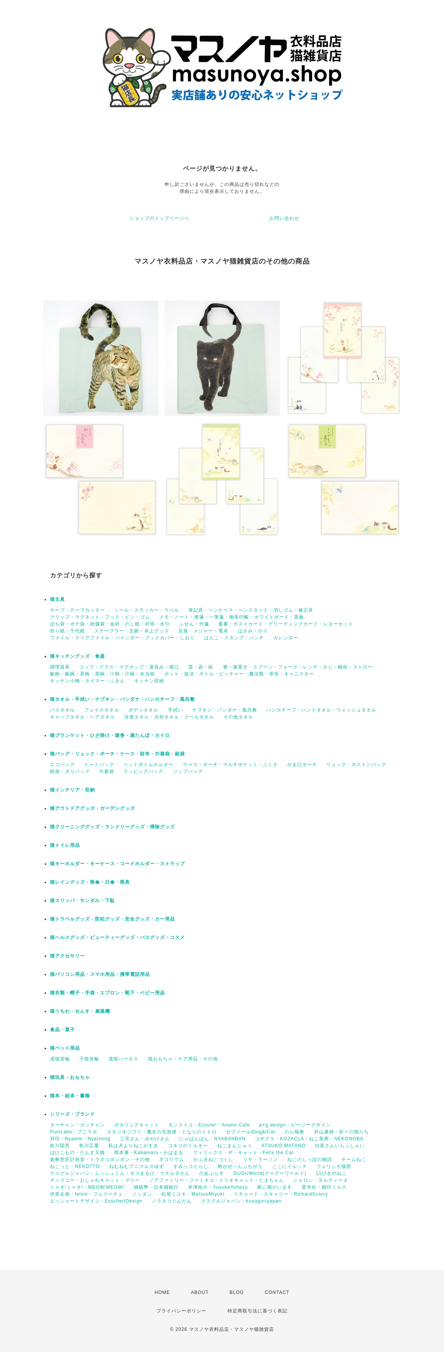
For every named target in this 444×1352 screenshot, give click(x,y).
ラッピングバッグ (143, 771)
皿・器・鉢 (200, 667)
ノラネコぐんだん (172, 1201)
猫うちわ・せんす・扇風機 (80, 1011)
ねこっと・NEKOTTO (75, 1166)
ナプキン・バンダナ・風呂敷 (224, 710)
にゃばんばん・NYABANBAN (212, 1138)
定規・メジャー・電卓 (203, 631)
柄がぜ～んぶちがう (240, 1166)
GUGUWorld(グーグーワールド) (269, 1173)
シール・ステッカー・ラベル (146, 610)
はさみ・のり (253, 631)
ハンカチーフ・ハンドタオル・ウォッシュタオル (321, 710)
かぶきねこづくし (213, 1159)
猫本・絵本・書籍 (70, 1095)
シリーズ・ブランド (72, 1114)
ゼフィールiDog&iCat (250, 1132)
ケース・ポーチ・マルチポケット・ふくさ (230, 764)
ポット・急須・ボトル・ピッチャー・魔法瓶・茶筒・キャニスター (239, 674)
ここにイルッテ (289, 1166)
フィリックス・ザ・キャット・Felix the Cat (243, 1152)
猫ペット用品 (65, 1048)
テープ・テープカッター (77, 610)
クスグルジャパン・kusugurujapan (241, 1201)
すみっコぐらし (190, 1166)
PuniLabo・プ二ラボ (74, 1132)
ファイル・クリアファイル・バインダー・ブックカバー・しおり (122, 637)
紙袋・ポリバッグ (70, 771)
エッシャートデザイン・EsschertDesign (96, 1201)
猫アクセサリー (67, 956)
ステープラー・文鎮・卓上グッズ (131, 631)
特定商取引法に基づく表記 (258, 1311)
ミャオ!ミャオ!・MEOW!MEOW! (87, 1187)
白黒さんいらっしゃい (340, 1145)
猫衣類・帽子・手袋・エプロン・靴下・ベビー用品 (107, 992)
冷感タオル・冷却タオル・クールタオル (169, 717)
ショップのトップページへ (160, 218)
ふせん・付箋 (194, 624)
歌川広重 (89, 1145)
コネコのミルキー (188, 1145)
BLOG (236, 1292)
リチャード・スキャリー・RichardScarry (281, 1194)
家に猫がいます (274, 1187)
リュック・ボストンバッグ (356, 764)
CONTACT (277, 1292)
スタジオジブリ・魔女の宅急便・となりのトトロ (162, 1132)
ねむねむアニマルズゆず (136, 1166)
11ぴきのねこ (331, 1173)
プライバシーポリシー (181, 1311)
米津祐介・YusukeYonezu (218, 1187)
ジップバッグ (188, 771)
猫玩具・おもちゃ (70, 1077)
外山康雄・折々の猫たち (341, 1132)
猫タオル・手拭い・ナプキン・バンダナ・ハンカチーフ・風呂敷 (122, 699)
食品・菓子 (62, 1029)
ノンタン (142, 1194)
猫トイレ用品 (65, 845)
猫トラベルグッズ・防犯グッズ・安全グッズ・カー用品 (112, 919)
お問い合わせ (284, 218)
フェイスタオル (101, 710)
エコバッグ (62, 764)
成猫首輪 (60, 1059)
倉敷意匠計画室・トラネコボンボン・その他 (100, 1159)
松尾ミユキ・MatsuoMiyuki (192, 1194)
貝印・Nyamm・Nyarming (80, 1138)
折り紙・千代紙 (67, 631)
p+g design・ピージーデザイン (295, 1125)
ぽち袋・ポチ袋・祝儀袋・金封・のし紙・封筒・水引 (110, 624)
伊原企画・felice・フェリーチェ (86, 1194)
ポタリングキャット (136, 1125)
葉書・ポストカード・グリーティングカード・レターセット (285, 624)
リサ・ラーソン (260, 1159)
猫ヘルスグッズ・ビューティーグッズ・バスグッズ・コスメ (117, 937)
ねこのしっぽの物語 (309, 1159)
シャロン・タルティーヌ (320, 1180)
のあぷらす (211, 1173)
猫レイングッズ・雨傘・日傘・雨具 (90, 882)
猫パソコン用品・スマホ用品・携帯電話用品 (100, 974)
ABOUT (199, 1292)
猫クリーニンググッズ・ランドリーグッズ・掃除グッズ (112, 826)
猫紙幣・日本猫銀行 (156, 1187)
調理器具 (60, 667)
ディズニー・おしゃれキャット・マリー (95, 1180)
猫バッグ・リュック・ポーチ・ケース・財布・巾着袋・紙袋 (117, 753)
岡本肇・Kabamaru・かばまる (148, 1152)
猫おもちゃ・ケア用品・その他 (183, 1059)
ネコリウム (171, 1159)
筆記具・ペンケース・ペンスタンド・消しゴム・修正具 (250, 610)
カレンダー (285, 637)
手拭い (175, 710)
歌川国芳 (60, 1145)
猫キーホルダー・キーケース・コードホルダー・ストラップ (117, 863)
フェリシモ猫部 (333, 1166)
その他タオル (238, 717)
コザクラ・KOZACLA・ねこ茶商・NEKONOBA (309, 1138)
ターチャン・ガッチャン (77, 1125)
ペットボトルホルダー (148, 764)
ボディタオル (143, 710)
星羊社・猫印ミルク (324, 1187)
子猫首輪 (89, 1059)
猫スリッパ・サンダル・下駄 (82, 900)
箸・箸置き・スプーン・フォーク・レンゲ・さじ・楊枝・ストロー (298, 667)
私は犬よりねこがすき (133, 1145)
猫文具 (57, 599)
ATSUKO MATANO (283, 1145)
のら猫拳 (294, 1132)
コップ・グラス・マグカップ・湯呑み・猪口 (129, 667)
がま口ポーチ (302, 764)
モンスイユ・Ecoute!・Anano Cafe (209, 1125)
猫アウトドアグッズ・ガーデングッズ (92, 808)
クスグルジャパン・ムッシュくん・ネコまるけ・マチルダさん (120, 1173)
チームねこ (353, 1159)
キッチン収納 (149, 680)
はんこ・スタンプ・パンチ (234, 637)
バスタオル (62, 710)
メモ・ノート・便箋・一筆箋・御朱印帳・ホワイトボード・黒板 (231, 617)
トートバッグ (99, 764)
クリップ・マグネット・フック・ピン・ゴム (100, 617)
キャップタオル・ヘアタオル (82, 717)
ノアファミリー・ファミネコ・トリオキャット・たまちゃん (216, 1180)
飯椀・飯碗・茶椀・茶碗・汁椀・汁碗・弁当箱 (102, 674)
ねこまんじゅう (234, 1145)
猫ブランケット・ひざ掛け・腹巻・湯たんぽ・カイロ (110, 735)
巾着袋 (106, 771)
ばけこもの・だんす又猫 (77, 1152)
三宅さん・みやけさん (145, 1138)
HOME (162, 1292)
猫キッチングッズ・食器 (77, 656)
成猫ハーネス (123, 1059)
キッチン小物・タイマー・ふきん (87, 680)
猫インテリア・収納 (72, 790)
